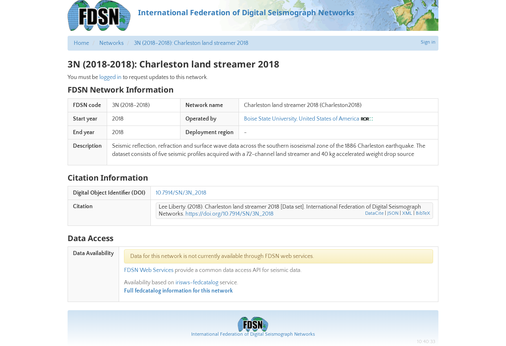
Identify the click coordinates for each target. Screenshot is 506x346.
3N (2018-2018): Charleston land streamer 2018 (191, 43)
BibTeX (423, 213)
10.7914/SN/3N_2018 (181, 193)
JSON (392, 213)
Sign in (428, 42)
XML (407, 213)
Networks (111, 43)
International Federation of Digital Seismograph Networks (253, 334)
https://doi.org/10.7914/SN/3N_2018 (229, 214)
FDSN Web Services (148, 270)
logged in (110, 77)
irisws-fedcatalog (197, 282)
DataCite (374, 213)
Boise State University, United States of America (301, 119)
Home (81, 43)
